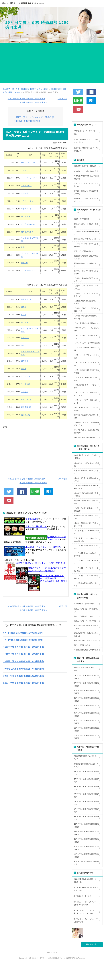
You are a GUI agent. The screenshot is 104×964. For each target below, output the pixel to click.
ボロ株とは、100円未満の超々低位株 (86, 464)
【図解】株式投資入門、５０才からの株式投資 (86, 141)
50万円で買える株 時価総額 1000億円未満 (23, 683)
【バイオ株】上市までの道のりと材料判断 (86, 554)
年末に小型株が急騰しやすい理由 (86, 650)
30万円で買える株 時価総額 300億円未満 (86, 855)
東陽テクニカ (26, 299)
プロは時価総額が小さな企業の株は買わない (86, 192)
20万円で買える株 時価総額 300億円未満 (86, 848)
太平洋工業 (25, 415)
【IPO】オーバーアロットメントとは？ (86, 356)
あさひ (23, 345)
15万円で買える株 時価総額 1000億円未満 (87, 707)
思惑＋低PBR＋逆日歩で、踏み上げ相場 (86, 627)
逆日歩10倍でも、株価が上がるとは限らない (86, 634)
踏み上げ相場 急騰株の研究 (84, 604)
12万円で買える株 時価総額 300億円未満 (86, 833)
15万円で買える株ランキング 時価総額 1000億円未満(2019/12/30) (34, 119)
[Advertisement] (52, 63)
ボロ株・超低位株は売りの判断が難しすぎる (86, 524)
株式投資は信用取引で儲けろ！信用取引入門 (86, 149)
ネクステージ (26, 209)
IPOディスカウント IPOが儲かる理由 (86, 329)
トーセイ (24, 392)
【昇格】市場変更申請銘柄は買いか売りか (86, 317)
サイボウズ (25, 384)
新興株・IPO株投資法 (81, 219)
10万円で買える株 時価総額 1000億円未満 (23, 647)
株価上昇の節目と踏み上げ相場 (85, 640)
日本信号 (24, 361)
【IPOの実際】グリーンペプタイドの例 (86, 386)
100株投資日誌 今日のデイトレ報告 (85, 132)
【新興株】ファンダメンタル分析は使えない (86, 287)
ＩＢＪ (23, 170)
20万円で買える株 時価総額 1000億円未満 (23, 669)
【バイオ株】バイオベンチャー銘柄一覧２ (86, 577)
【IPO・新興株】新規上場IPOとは (86, 323)
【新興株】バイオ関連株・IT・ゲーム (87, 233)
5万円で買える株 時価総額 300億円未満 (86, 803)
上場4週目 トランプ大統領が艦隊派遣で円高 (86, 424)
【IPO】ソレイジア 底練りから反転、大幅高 (86, 394)
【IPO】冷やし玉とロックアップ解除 (86, 364)
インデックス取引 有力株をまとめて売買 (86, 245)
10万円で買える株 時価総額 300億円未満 (86, 825)
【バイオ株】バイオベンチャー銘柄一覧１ (86, 569)
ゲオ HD (24, 263)
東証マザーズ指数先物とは (83, 251)
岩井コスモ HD (27, 232)
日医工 (23, 307)
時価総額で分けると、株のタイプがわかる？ (86, 199)
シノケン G (25, 216)
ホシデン (24, 322)
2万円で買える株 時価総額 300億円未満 (86, 780)
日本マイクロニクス (29, 163)
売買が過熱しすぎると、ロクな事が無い (86, 408)
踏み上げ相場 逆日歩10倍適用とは (86, 610)
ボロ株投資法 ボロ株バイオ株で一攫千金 (86, 456)
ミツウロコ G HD (28, 224)
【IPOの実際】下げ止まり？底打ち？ (86, 379)
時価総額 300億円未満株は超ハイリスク (86, 765)
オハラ (23, 369)
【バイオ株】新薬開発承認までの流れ (86, 547)
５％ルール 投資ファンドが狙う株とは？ (86, 185)
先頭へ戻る (93, 944)
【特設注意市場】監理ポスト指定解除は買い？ (86, 509)
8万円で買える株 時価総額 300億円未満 (86, 818)
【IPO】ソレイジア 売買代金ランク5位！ (86, 401)
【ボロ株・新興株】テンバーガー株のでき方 (86, 487)
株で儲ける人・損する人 (82, 896)
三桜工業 (24, 193)
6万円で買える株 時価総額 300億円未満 (86, 810)
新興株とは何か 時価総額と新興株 (86, 225)
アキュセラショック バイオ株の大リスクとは (86, 539)
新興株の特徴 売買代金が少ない (86, 239)
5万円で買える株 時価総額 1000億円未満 (22, 633)
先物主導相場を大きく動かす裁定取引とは (86, 257)
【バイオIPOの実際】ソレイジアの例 (86, 349)
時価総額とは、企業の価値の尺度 (86, 171)
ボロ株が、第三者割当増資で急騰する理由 (86, 494)
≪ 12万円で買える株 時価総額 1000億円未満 (26, 99)
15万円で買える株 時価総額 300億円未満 (86, 840)
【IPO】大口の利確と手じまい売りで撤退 (86, 371)
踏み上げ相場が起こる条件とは (85, 616)
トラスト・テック (28, 201)
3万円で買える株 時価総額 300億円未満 (86, 788)
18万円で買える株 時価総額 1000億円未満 (23, 661)
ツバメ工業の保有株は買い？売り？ (85, 584)
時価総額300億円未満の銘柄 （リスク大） (85, 757)
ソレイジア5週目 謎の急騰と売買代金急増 (86, 431)
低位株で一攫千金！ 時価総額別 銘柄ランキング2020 (22, 3)
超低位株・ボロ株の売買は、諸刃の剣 (86, 517)
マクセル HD (26, 376)
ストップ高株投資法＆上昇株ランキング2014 (86, 889)
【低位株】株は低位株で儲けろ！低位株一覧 (86, 880)
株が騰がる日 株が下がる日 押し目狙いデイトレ (86, 920)
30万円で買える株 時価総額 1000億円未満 (23, 676)
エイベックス (26, 186)
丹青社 (23, 247)
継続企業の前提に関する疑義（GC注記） (86, 502)
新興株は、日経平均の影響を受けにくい (86, 272)
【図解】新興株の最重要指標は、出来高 (86, 302)
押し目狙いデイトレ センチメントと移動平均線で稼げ (86, 903)
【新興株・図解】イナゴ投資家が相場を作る (86, 309)
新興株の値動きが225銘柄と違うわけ (86, 264)
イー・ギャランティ (29, 178)
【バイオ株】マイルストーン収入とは (86, 562)
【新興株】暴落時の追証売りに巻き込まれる (86, 279)
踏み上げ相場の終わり (82, 645)
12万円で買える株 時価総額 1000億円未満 (23, 654)
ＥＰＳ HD (25, 338)
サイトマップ (52, 953)
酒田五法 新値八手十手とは (84, 437)
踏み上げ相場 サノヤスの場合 (85, 621)
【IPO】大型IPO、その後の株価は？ (85, 336)
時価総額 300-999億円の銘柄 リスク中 (86, 669)
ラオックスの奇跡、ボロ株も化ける (86, 472)
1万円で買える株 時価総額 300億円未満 (86, 773)
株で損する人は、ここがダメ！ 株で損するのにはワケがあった (86, 911)
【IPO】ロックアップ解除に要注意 (86, 343)
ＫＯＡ (23, 315)
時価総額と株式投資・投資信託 (85, 166)
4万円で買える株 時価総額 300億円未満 (86, 795)
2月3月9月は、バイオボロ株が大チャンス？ (86, 532)
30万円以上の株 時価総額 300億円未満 (86, 863)
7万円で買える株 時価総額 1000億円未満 (22, 640)
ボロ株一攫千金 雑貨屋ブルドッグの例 (86, 479)
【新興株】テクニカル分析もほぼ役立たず (86, 294)
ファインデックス (28, 270)
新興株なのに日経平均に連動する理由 (86, 416)
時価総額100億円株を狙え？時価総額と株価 (86, 177)
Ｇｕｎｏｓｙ (26, 399)
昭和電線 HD (26, 407)
